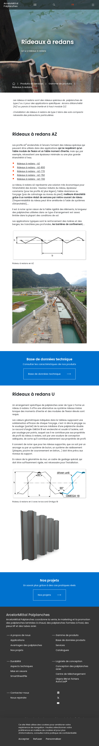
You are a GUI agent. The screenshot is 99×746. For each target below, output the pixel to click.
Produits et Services (31, 83)
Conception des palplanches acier (72, 668)
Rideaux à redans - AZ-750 (31, 175)
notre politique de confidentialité (60, 733)
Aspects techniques (21, 666)
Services (60, 645)
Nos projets (44, 594)
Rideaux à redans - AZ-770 (31, 171)
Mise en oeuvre (18, 671)
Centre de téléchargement (71, 673)
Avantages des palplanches (26, 645)
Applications (17, 640)
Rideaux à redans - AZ (28, 163)
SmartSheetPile (18, 676)
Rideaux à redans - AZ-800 (31, 167)
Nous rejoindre (18, 697)
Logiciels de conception (69, 661)
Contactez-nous (19, 692)
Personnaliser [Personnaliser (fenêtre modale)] (53, 739)
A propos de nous (20, 635)
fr (73, 4)
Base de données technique (44, 373)
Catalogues (62, 650)
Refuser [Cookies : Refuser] (37, 739)
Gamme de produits (60, 83)
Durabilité (15, 661)
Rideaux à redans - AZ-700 (31, 179)
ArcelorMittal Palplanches (11, 5)
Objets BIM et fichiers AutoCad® (67, 680)
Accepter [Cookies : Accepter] (23, 739)
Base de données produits (70, 640)
